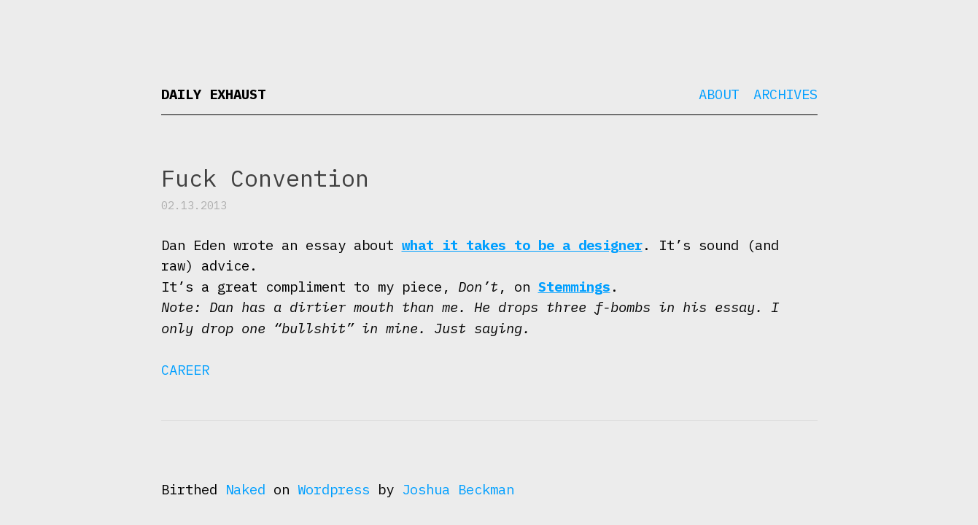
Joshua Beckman (458, 489)
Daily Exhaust (213, 94)
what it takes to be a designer (522, 245)
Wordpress (334, 489)
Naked (245, 489)
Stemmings (574, 286)
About (719, 94)
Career (185, 369)
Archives (785, 94)
